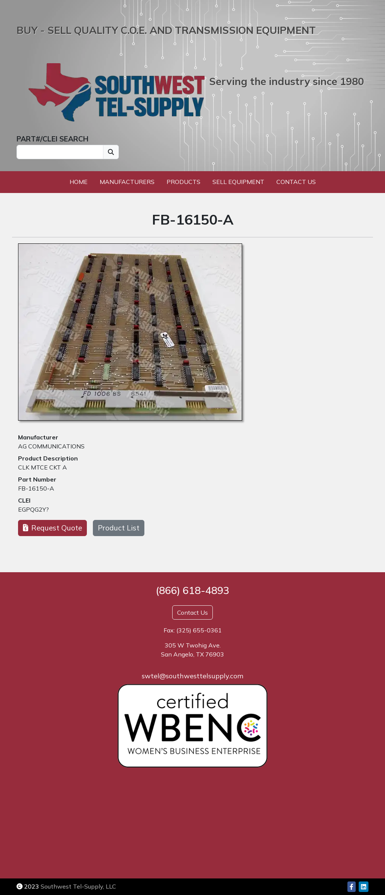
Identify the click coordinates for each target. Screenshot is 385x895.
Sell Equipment (238, 181)
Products (183, 181)
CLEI (24, 500)
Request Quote (52, 527)
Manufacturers (127, 181)
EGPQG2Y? (33, 509)
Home (79, 181)
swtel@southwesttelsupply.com (192, 676)
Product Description (48, 458)
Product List (118, 527)
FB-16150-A (36, 488)
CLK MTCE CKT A (42, 467)
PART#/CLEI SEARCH (52, 138)
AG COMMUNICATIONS (51, 446)
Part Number (37, 479)
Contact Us (296, 181)
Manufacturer (38, 437)
